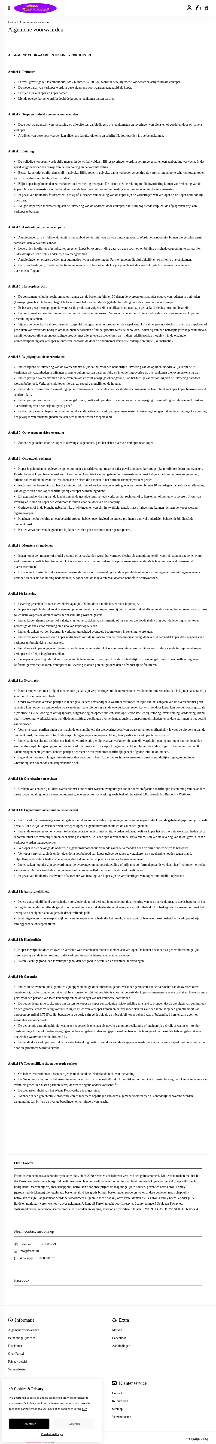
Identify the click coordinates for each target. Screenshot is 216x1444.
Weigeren (74, 1423)
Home (12, 22)
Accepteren (29, 1423)
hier (84, 1408)
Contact (117, 1393)
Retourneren (120, 1401)
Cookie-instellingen (52, 1434)
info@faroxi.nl (29, 1251)
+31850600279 (45, 1258)
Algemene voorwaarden (34, 22)
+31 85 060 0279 (45, 1244)
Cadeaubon (119, 1338)
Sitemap (117, 1409)
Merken (117, 1330)
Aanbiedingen (121, 1346)
